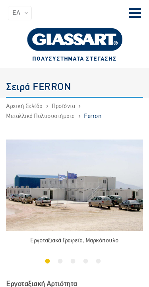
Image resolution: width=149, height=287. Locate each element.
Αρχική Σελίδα (24, 106)
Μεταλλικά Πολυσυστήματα (40, 116)
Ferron (92, 116)
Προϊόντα (63, 106)
